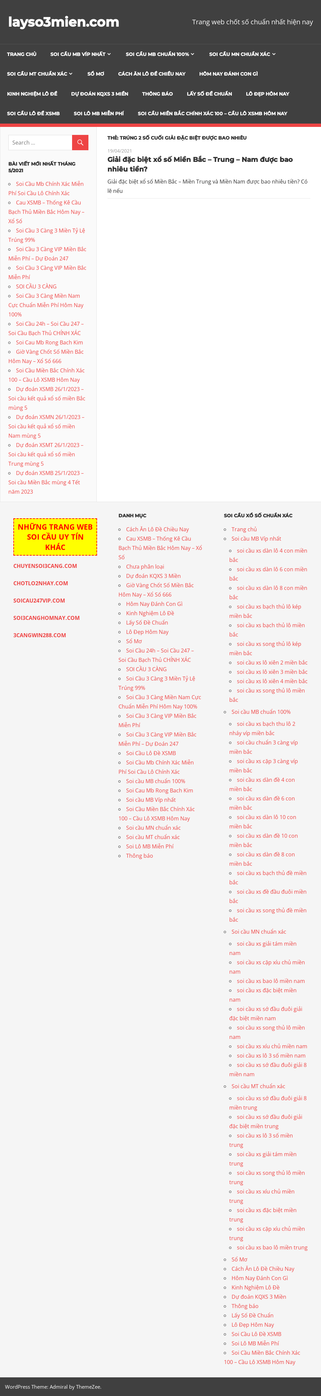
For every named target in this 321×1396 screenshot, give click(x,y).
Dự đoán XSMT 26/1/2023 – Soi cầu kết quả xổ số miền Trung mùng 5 (45, 454)
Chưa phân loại (145, 566)
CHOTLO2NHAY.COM (40, 583)
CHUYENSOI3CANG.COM (45, 566)
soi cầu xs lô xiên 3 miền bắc (272, 672)
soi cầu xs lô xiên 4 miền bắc (272, 681)
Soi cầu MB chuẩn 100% (157, 54)
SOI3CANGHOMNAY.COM (46, 618)
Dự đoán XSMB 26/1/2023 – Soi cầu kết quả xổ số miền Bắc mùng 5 (46, 398)
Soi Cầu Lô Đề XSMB (33, 114)
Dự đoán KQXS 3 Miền (99, 94)
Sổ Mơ (95, 74)
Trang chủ (21, 54)
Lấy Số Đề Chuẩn (209, 94)
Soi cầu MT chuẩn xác (37, 74)
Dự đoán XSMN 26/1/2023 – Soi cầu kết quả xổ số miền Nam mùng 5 (46, 426)
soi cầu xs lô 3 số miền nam (271, 1055)
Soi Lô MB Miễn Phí (99, 114)
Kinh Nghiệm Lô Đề (32, 94)
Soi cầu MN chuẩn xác (239, 54)
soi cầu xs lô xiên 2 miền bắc (272, 662)
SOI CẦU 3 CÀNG (36, 286)
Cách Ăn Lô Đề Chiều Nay (151, 74)
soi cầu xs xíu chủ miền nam (272, 1046)
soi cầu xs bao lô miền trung (272, 1247)
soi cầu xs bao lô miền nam (271, 981)
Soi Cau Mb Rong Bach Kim (49, 342)
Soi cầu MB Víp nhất (77, 54)
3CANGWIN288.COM (39, 635)
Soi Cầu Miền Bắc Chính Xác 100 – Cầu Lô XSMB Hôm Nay (212, 114)
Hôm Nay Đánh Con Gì (228, 74)
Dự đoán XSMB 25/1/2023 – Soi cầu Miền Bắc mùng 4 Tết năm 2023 (46, 482)
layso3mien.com (64, 22)
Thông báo (157, 94)
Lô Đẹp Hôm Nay (267, 94)
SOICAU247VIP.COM (39, 600)
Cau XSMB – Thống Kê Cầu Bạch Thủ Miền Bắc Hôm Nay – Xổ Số (46, 212)
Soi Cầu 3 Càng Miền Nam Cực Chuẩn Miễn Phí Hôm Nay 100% (45, 305)
